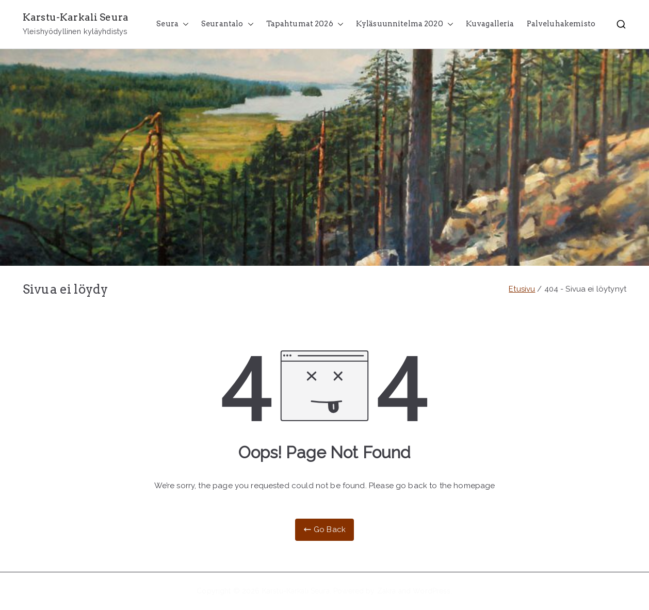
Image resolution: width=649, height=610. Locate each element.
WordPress (431, 591)
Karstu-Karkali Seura (75, 17)
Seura (172, 24)
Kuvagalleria (490, 23)
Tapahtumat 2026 (305, 24)
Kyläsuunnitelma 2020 (404, 24)
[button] (184, 24)
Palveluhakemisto (561, 23)
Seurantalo (227, 24)
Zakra (386, 591)
